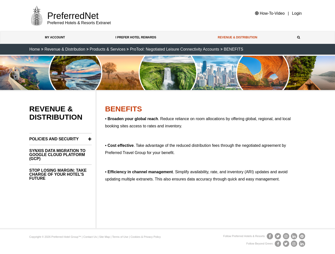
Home (34, 49)
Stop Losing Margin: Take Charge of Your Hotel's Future (58, 174)
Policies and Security (54, 139)
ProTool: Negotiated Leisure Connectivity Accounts (174, 49)
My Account (55, 37)
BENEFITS (233, 49)
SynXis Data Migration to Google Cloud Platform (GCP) (57, 155)
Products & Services (108, 49)
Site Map (104, 236)
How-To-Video (270, 13)
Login (297, 13)
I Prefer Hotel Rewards (136, 37)
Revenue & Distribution (237, 37)
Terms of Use (120, 236)
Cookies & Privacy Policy (146, 236)
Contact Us (90, 236)
